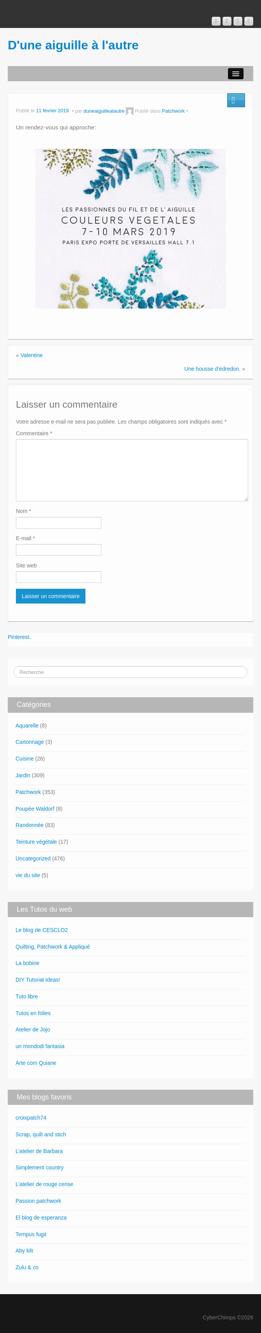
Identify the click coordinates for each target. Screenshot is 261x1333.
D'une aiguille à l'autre (73, 45)
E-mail (25, 538)
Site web (26, 565)
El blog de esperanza (41, 1217)
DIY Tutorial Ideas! (38, 980)
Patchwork (173, 111)
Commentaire (34, 433)
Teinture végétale (36, 842)
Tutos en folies (33, 1013)
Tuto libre (27, 996)
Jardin (23, 775)
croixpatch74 (31, 1118)
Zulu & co (27, 1267)
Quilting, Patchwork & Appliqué (53, 947)
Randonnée (30, 825)
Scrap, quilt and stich (41, 1134)
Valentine (32, 355)
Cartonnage (30, 742)
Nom (23, 511)
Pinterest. (19, 637)
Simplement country (40, 1167)
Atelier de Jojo (33, 1029)
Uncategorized (33, 858)
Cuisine (25, 758)
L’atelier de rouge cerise (44, 1184)
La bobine (28, 963)
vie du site (28, 875)
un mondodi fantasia (40, 1046)
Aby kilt (24, 1251)
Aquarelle (27, 725)
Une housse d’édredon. (212, 369)
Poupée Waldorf (35, 809)
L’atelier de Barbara (39, 1151)
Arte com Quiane (36, 1063)
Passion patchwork (38, 1201)
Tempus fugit (31, 1234)
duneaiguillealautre (104, 111)
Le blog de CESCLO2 (42, 930)
